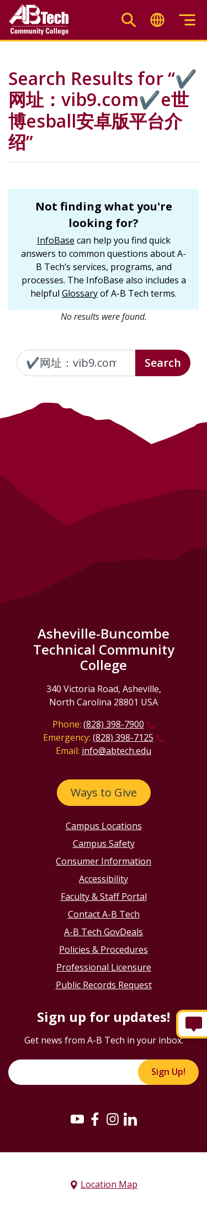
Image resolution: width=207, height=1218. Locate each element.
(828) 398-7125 (123, 737)
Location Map (109, 1184)
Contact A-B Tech (104, 914)
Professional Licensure (103, 967)
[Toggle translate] (157, 20)
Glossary (80, 293)
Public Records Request (104, 985)
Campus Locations (104, 826)
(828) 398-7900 (113, 724)
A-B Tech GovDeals (103, 932)
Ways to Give (104, 792)
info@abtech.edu (116, 751)
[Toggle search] (128, 20)
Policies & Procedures (103, 949)
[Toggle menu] (187, 20)
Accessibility (103, 879)
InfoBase (56, 240)
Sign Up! (168, 1072)
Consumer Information (103, 861)
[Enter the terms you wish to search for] (76, 363)
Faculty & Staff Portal (104, 896)
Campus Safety (104, 843)
